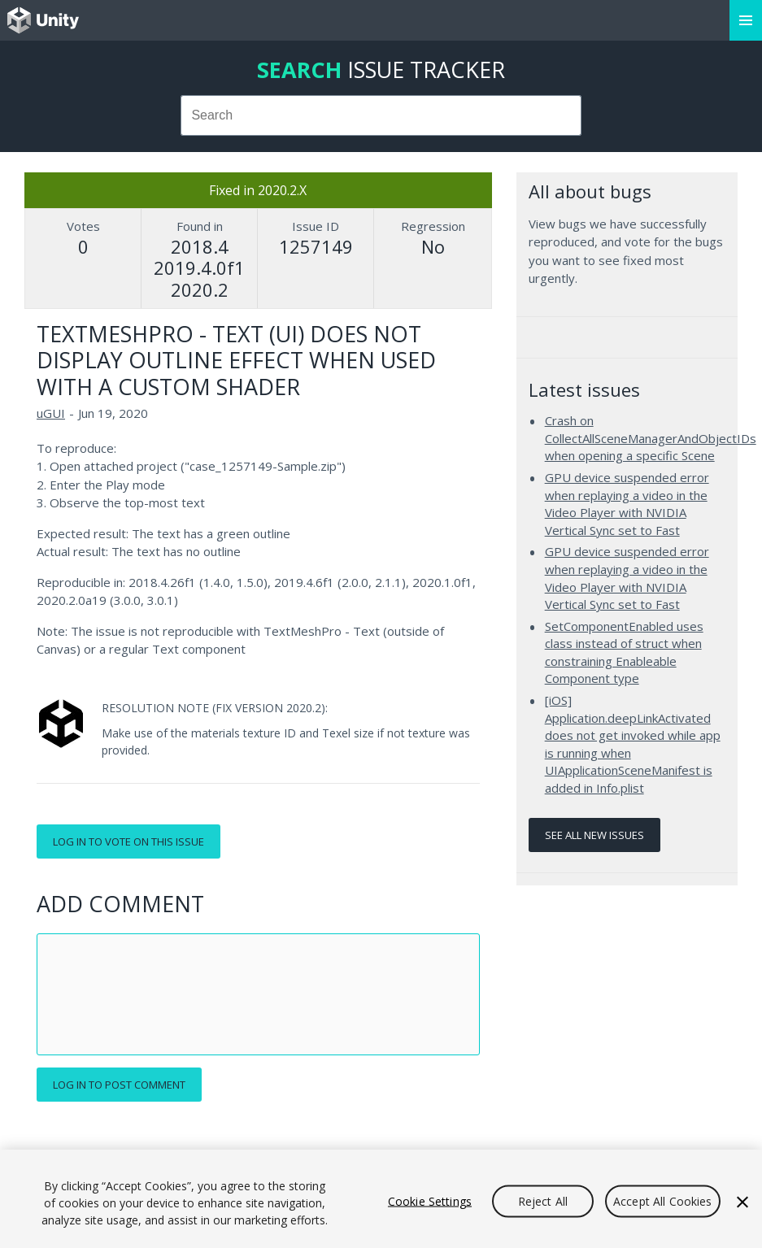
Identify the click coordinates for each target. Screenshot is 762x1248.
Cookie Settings (430, 1200)
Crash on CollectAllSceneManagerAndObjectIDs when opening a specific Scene (650, 437)
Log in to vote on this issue (128, 841)
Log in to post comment (119, 1084)
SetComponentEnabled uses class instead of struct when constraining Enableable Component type (624, 652)
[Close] (742, 1202)
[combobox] (381, 115)
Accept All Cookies (662, 1200)
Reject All (543, 1200)
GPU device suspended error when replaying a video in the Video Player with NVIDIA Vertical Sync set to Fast (627, 503)
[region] (381, 1199)
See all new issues (594, 835)
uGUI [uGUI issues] (51, 413)
